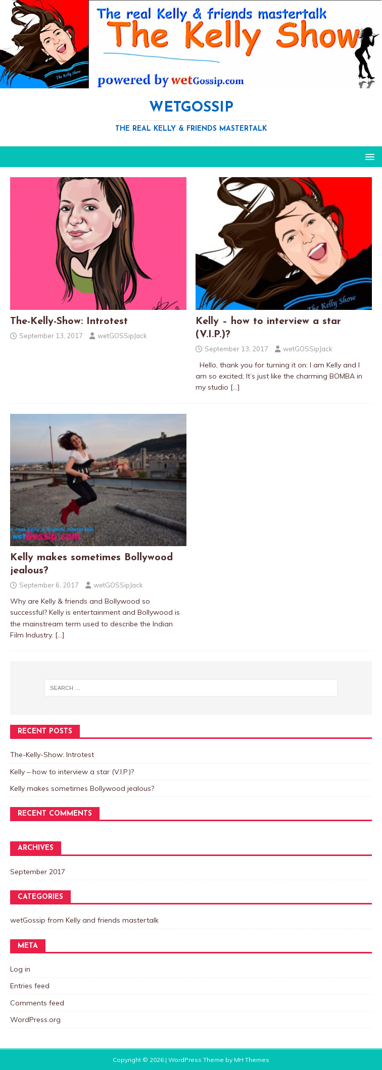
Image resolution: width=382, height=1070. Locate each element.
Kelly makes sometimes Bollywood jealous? (82, 788)
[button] (368, 156)
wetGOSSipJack (122, 336)
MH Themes (251, 1059)
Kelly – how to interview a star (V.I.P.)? (72, 771)
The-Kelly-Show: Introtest (69, 321)
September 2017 (37, 871)
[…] (235, 387)
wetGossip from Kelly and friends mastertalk (84, 920)
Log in (20, 969)
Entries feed (30, 985)
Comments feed (37, 1002)
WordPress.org (35, 1019)
